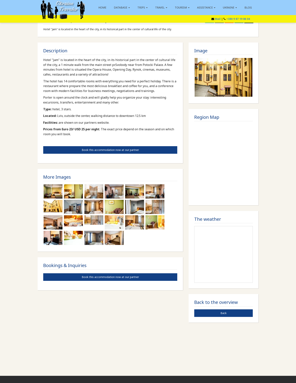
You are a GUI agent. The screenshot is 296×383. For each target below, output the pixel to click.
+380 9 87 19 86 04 (238, 19)
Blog (248, 7)
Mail (217, 19)
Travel (161, 7)
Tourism (182, 7)
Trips (142, 7)
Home (102, 7)
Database (122, 7)
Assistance (206, 7)
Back (223, 313)
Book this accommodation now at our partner (110, 150)
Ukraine (230, 7)
